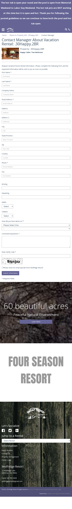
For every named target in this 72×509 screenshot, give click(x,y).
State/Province (7, 136)
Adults (4, 202)
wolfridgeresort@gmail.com (12, 481)
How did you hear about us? (13, 221)
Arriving (4, 184)
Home (4, 35)
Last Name (6, 81)
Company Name (8, 90)
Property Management (10, 457)
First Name (6, 72)
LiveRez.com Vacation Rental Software (58, 493)
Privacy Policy (42, 489)
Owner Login (6, 460)
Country (5, 154)
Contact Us (6, 453)
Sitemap (49, 489)
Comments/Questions (11, 234)
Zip (3, 145)
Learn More (36, 322)
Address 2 (5, 117)
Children (5, 212)
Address (5, 108)
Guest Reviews (7, 450)
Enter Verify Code (9, 252)
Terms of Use (33, 489)
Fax (3, 172)
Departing (5, 193)
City (3, 127)
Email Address (8, 99)
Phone (5, 163)
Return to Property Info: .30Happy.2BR (24, 35)
